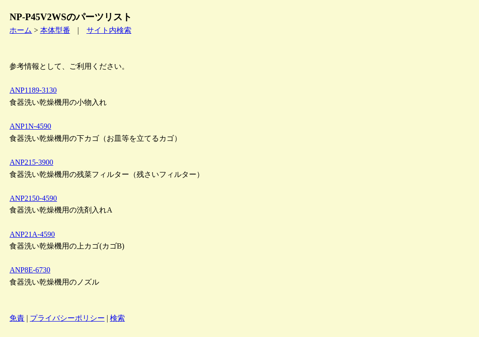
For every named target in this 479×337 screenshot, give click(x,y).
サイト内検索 (109, 30)
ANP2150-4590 (33, 198)
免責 (16, 318)
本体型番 (55, 30)
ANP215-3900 (31, 162)
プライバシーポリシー (67, 318)
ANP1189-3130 (33, 90)
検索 (117, 318)
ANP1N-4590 (30, 126)
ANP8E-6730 (29, 270)
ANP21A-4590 (32, 234)
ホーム (20, 30)
